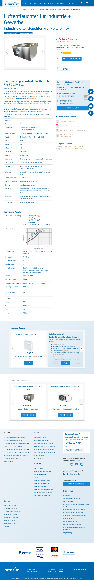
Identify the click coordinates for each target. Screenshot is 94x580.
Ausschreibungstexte (10, 520)
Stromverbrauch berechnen (42, 495)
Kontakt (71, 4)
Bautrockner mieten (40, 437)
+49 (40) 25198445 (57, 569)
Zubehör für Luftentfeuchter (13, 446)
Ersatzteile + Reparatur (11, 514)
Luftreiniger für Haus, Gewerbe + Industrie (17, 452)
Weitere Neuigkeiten (10, 508)
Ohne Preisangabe (65, 103)
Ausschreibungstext (67, 121)
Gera (75, 147)
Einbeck (67, 149)
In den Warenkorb (71, 59)
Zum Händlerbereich (76, 484)
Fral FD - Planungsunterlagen (71, 126)
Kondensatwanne (9, 99)
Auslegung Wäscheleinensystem (44, 489)
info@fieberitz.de (80, 569)
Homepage (26, 9)
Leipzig (81, 147)
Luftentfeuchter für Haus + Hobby (15, 437)
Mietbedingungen (69, 518)
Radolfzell (68, 147)
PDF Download (73, 108)
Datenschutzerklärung (70, 521)
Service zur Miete (39, 455)
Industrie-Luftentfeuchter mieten (44, 449)
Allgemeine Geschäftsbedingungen (74, 515)
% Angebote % (8, 461)
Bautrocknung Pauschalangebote (44, 452)
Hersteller (7, 527)
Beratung (49, 4)
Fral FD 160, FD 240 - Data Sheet (72, 131)
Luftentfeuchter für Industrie (46, 9)
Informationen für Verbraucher (73, 512)
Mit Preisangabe (64, 101)
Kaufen (27, 4)
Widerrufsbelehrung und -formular (74, 509)
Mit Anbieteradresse (66, 93)
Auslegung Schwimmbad (42, 480)
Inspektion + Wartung (11, 518)
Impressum (66, 495)
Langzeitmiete (38, 458)
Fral (22, 120)
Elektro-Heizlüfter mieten (41, 440)
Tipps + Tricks (38, 468)
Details (59, 49)
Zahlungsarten (68, 501)
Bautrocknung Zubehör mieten (43, 443)
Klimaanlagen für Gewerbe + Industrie (16, 455)
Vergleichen (29, 415)
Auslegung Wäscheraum (41, 486)
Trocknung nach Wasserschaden (44, 446)
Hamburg (60, 147)
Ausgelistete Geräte (10, 523)
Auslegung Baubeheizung (42, 483)
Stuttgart (60, 149)
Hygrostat (35, 357)
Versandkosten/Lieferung (71, 498)
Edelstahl (34, 96)
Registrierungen (68, 533)
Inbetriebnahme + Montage (42, 471)
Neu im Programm (10, 505)
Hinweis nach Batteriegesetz (72, 524)
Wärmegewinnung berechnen (43, 492)
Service (60, 4)
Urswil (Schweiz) (77, 149)
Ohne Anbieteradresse (66, 96)
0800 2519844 (74, 443)
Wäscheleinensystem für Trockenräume (16, 443)
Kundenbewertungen (40, 474)
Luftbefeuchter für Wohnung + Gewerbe (16, 449)
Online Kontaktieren (74, 450)
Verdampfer (32, 99)
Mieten (37, 4)
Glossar (36, 477)
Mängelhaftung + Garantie (12, 511)
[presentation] (7, 52)
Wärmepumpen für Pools (12, 458)
